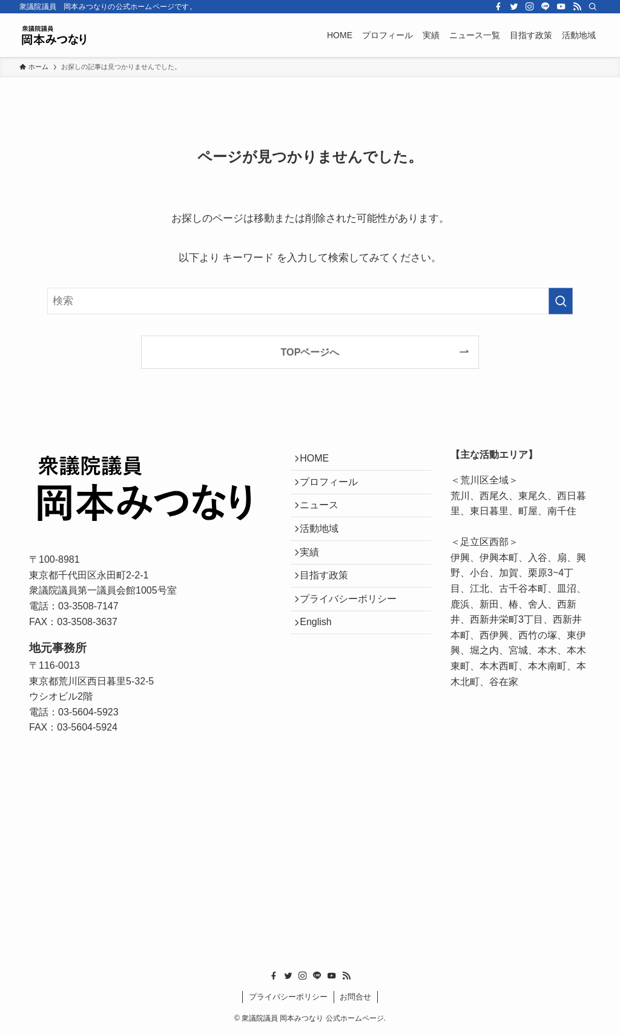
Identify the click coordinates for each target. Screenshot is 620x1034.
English (321, 662)
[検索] (593, 6)
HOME (319, 461)
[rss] (577, 6)
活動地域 (324, 547)
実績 (315, 576)
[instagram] (530, 6)
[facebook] (498, 6)
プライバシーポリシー (353, 633)
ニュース (324, 518)
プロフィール (334, 490)
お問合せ (355, 996)
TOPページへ (310, 351)
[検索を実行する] (561, 301)
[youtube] (561, 6)
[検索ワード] (310, 301)
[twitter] (514, 6)
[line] (545, 6)
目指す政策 (329, 604)
